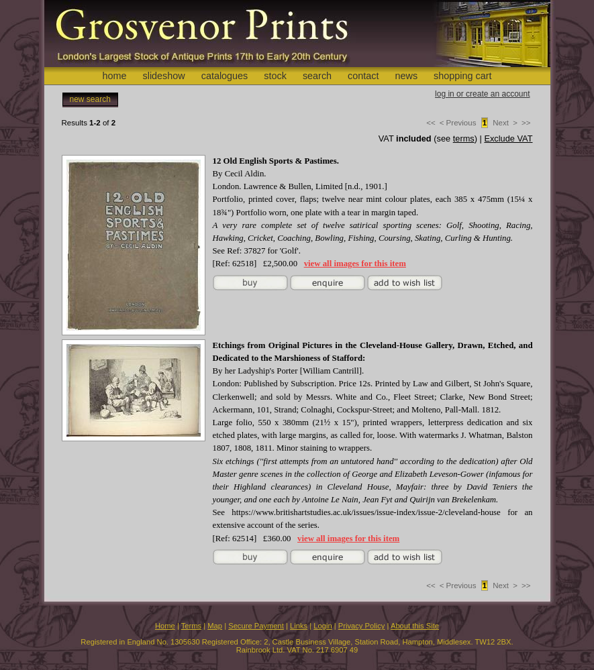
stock (275, 75)
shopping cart (462, 75)
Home (165, 626)
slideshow (163, 75)
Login (322, 626)
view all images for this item (355, 263)
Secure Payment (256, 626)
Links (298, 626)
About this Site (415, 626)
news (406, 75)
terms (464, 138)
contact (363, 75)
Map (214, 626)
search (317, 75)
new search (90, 99)
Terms (191, 626)
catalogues (224, 75)
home (114, 75)
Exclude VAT (508, 138)
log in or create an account (482, 94)
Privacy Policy (361, 626)
